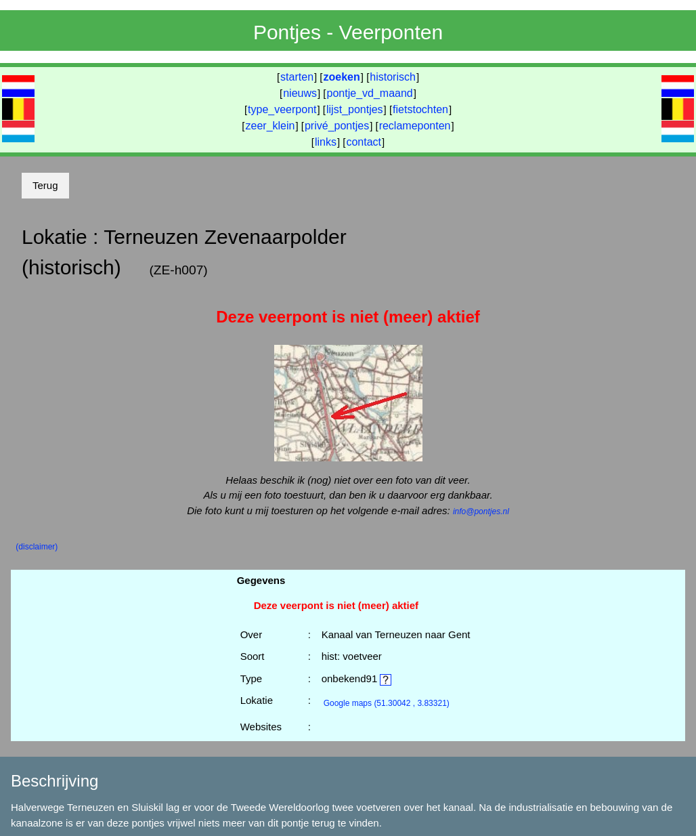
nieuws (300, 93)
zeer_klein (270, 125)
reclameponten (415, 125)
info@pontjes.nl (481, 511)
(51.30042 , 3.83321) (387, 703)
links (325, 142)
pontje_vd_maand (370, 93)
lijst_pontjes (354, 109)
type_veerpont (282, 109)
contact (363, 142)
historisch (393, 77)
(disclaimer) (37, 546)
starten (296, 77)
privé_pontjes (337, 125)
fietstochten (420, 109)
